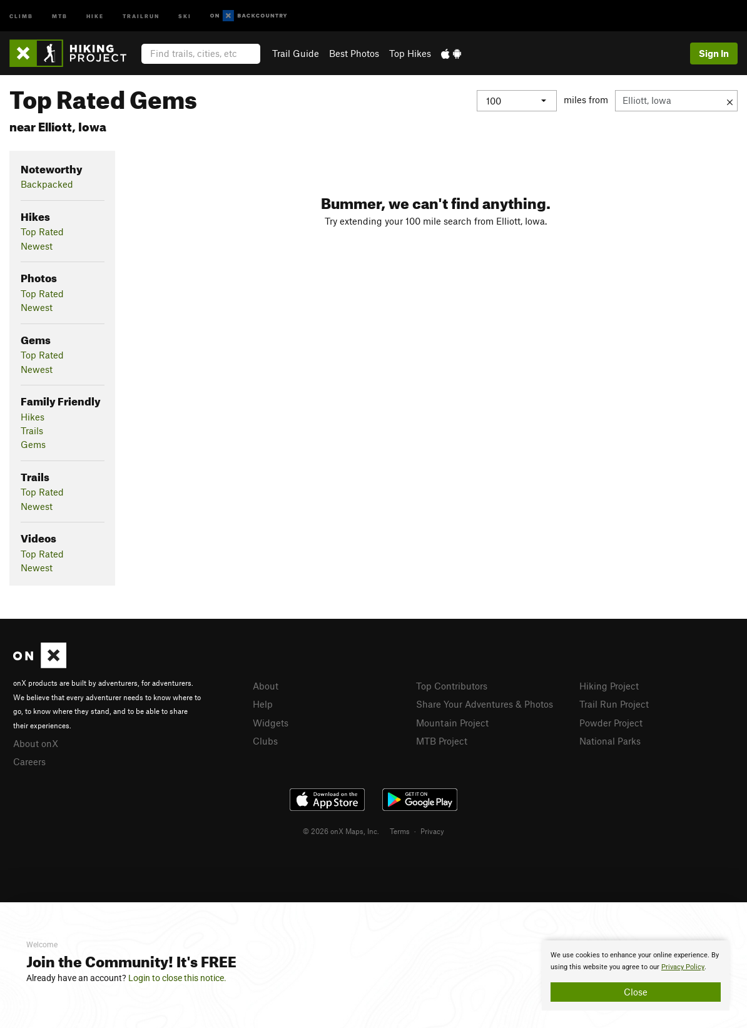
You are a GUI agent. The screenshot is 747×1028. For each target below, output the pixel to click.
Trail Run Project (614, 704)
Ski (184, 15)
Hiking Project (609, 685)
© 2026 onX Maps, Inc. (341, 831)
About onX (35, 743)
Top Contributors (451, 685)
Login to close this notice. (177, 978)
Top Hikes (410, 53)
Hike (95, 15)
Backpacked (47, 184)
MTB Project (441, 740)
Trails (32, 430)
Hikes (32, 416)
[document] (636, 975)
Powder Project (611, 722)
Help (263, 704)
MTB (60, 15)
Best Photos (354, 53)
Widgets (270, 722)
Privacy (432, 831)
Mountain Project (452, 722)
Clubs (265, 740)
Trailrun (141, 15)
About (265, 685)
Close (636, 991)
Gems (33, 444)
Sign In (714, 53)
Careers (29, 761)
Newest (37, 246)
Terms (400, 831)
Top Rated (42, 231)
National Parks (610, 740)
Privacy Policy (682, 967)
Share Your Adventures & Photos (484, 704)
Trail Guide (295, 53)
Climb (21, 15)
